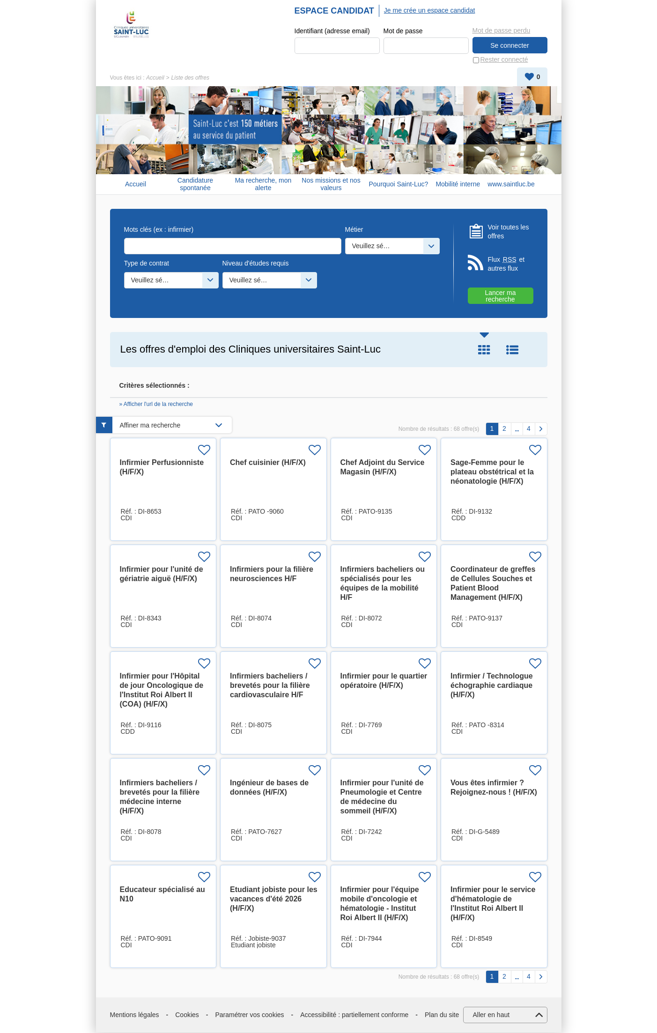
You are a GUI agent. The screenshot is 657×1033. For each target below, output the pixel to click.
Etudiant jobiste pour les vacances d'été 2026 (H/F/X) (273, 899)
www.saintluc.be (510, 184)
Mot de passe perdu (501, 30)
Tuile (484, 349)
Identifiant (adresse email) (332, 31)
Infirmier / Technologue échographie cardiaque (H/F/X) (491, 685)
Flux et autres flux (506, 264)
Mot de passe (403, 31)
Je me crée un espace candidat (429, 10)
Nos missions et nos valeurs (331, 184)
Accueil (155, 77)
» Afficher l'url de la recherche (156, 404)
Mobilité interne (458, 184)
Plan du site (442, 1014)
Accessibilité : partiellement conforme (354, 1014)
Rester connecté (504, 60)
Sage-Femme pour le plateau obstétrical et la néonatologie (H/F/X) (492, 472)
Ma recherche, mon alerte (263, 184)
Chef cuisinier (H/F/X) (268, 463)
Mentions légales (134, 1014)
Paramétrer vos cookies (249, 1014)
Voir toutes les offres (508, 231)
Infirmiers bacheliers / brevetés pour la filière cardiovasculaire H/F (270, 685)
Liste (512, 349)
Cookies (187, 1014)
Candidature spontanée (195, 184)
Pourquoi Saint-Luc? (398, 184)
